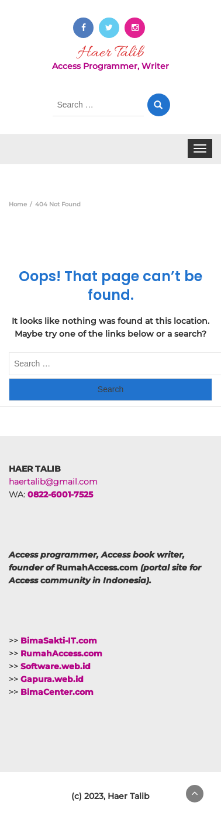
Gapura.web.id (52, 679)
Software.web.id (55, 666)
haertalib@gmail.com (53, 481)
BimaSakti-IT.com (58, 640)
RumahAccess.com (61, 653)
